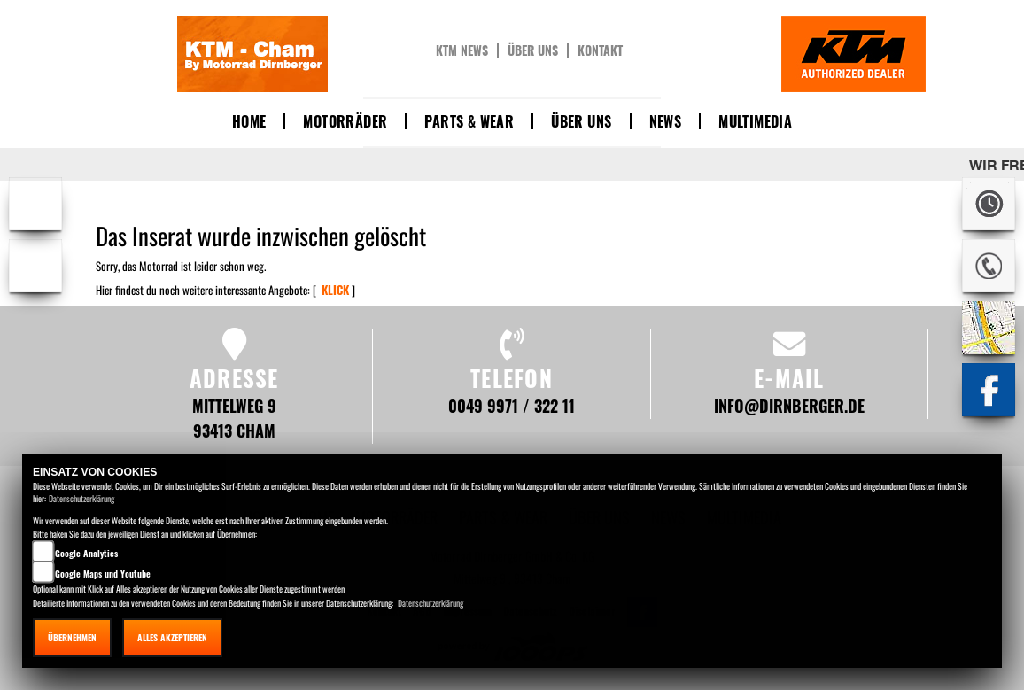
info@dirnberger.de (789, 405)
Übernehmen (72, 637)
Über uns (533, 50)
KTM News (462, 50)
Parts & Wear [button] (469, 121)
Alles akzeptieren (172, 637)
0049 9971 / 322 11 (511, 405)
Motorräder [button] (345, 121)
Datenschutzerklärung (81, 498)
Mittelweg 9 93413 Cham (234, 417)
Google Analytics (86, 553)
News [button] (665, 121)
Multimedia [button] (755, 121)
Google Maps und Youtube (103, 573)
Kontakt (600, 50)
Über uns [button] (581, 121)
